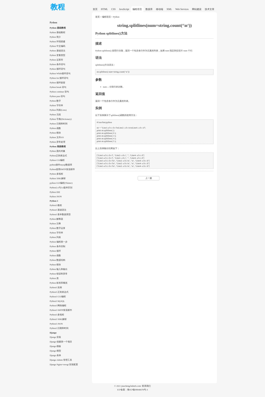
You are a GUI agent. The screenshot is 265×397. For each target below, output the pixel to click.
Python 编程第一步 (58, 241)
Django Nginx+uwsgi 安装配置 (64, 364)
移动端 (159, 9)
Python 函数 (55, 128)
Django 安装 (55, 337)
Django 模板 (55, 346)
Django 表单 (55, 355)
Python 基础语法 (57, 50)
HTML (104, 9)
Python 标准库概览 (58, 283)
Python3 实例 (56, 287)
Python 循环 (55, 251)
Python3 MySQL (57, 301)
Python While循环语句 (60, 73)
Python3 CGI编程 (58, 296)
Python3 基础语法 (58, 210)
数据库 (149, 9)
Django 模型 (55, 351)
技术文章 (209, 9)
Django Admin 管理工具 (61, 360)
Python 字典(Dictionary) (61, 119)
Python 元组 (55, 114)
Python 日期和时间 (58, 123)
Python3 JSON (56, 323)
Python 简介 (55, 37)
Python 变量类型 (57, 55)
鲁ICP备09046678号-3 (137, 389)
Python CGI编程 (57, 160)
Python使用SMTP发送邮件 (62, 169)
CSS (113, 9)
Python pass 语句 (57, 96)
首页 (95, 9)
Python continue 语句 (59, 91)
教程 (57, 7)
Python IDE (55, 192)
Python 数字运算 (57, 228)
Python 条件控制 (57, 246)
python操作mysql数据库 (61, 164)
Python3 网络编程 (58, 305)
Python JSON (56, 196)
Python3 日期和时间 (59, 328)
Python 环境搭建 (57, 41)
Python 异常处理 (57, 142)
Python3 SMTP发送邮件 (61, 310)
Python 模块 (55, 132)
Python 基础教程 (57, 32)
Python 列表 (55, 237)
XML (169, 9)
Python (116, 17)
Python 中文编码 (57, 46)
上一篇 (148, 178)
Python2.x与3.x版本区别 (61, 187)
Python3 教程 (56, 205)
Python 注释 (55, 223)
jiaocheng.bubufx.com (131, 386)
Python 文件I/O (57, 137)
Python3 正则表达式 (59, 292)
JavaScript (124, 9)
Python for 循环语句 (59, 78)
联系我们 (146, 386)
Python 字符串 (56, 105)
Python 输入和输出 (58, 269)
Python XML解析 (58, 178)
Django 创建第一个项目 (61, 341)
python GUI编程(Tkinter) (61, 183)
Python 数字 (55, 101)
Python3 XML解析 (58, 319)
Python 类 (54, 278)
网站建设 (196, 9)
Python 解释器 (56, 219)
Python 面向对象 (57, 151)
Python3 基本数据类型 (60, 214)
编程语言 (137, 9)
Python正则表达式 (58, 155)
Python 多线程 (56, 174)
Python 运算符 (56, 59)
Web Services (181, 9)
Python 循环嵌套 (57, 82)
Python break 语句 (58, 87)
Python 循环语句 (57, 69)
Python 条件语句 (57, 64)
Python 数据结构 (57, 260)
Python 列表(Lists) (58, 110)
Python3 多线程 (57, 314)
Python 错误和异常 (58, 273)
